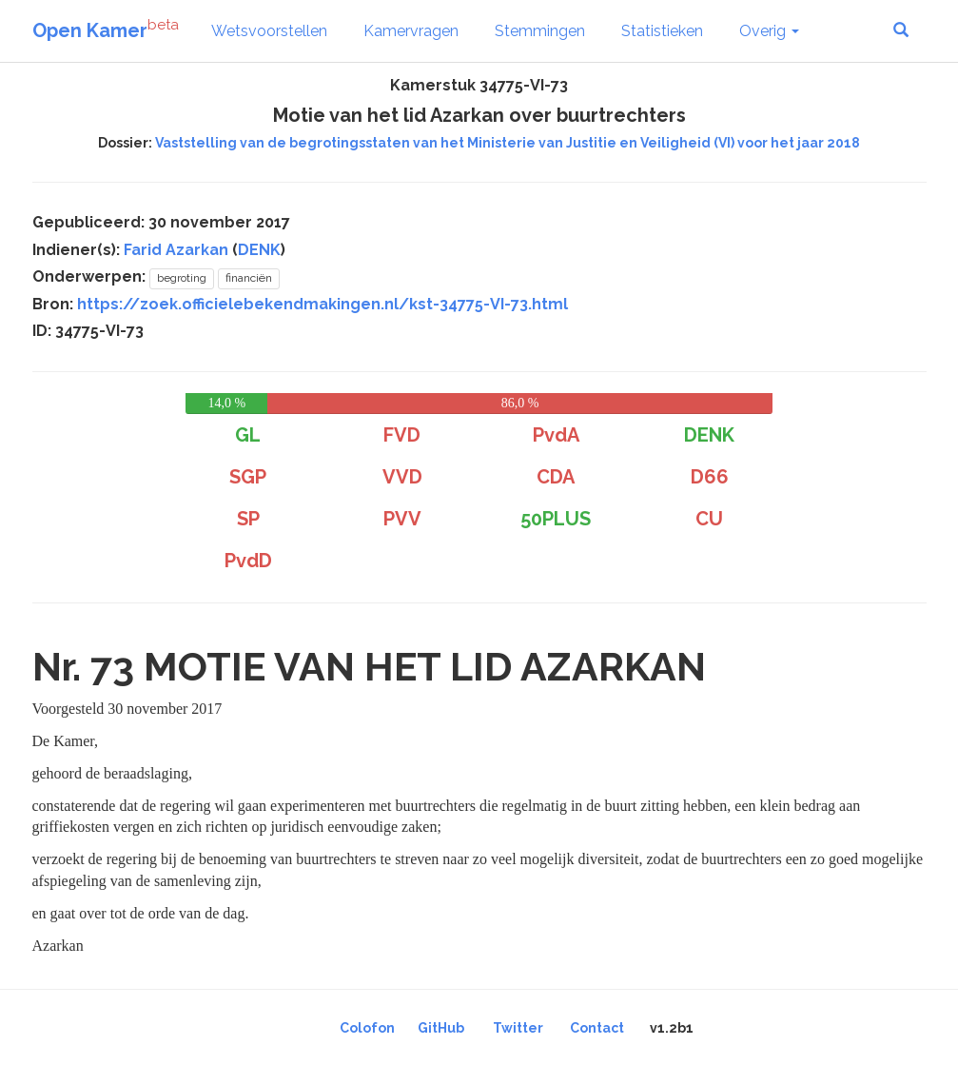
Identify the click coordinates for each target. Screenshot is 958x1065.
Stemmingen (540, 31)
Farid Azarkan (176, 250)
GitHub (441, 1027)
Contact (597, 1027)
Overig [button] (769, 31)
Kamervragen (411, 31)
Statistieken (662, 31)
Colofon (367, 1027)
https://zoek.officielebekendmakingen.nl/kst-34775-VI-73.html (322, 304)
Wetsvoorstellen (269, 31)
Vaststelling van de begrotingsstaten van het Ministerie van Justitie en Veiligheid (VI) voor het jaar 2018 (507, 142)
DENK (259, 250)
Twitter (518, 1027)
